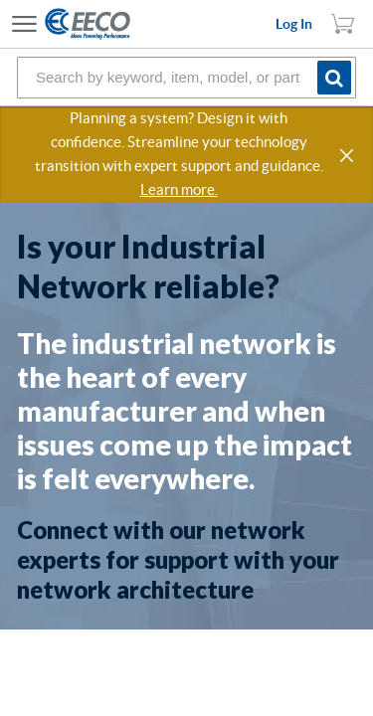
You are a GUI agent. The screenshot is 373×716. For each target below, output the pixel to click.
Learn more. (179, 189)
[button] (348, 156)
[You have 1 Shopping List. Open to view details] (343, 24)
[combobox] (186, 77)
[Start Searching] (336, 77)
